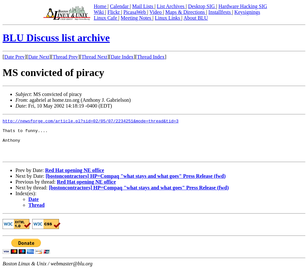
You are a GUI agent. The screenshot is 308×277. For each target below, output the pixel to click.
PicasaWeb (135, 12)
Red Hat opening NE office (74, 178)
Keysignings (247, 12)
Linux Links (168, 18)
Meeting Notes (137, 18)
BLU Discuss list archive (56, 37)
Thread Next (94, 57)
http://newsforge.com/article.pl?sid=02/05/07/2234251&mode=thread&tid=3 (90, 122)
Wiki (99, 12)
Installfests (220, 12)
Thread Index (151, 57)
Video (156, 12)
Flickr (114, 12)
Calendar (120, 6)
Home (101, 6)
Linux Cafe (106, 18)
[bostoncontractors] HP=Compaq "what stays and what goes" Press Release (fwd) (136, 183)
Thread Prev (65, 57)
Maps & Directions (185, 12)
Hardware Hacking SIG (242, 6)
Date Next (38, 57)
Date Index (122, 57)
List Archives (171, 6)
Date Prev (14, 57)
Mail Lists (143, 6)
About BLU (195, 18)
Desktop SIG (202, 6)
